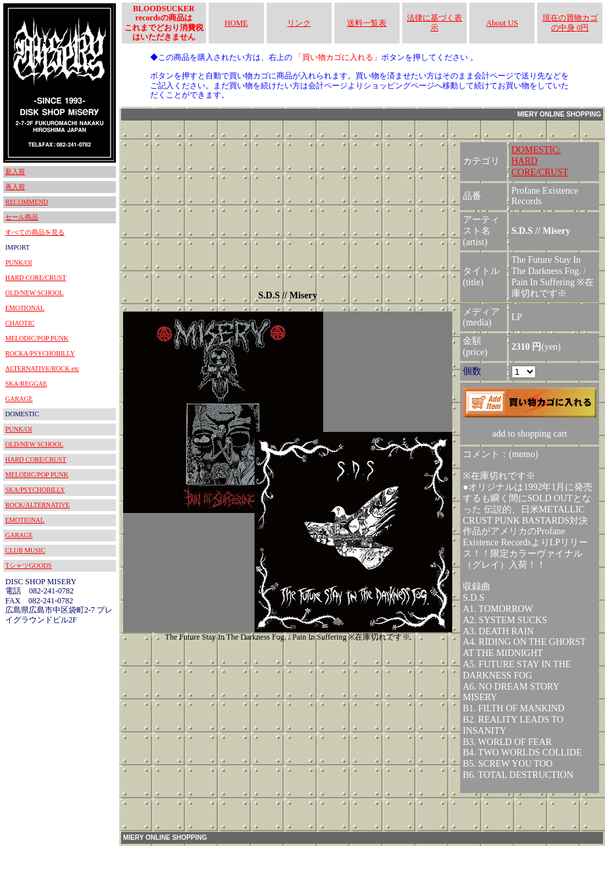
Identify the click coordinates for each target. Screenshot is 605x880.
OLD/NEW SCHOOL (34, 292)
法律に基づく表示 (434, 22)
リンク (299, 23)
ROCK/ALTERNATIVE (37, 505)
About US (502, 23)
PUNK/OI (18, 262)
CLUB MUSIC (25, 550)
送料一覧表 (366, 23)
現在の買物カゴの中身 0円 (570, 22)
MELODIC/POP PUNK (36, 338)
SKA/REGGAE (26, 383)
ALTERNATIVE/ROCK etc (42, 368)
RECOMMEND (26, 202)
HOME (236, 23)
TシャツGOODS (28, 565)
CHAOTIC (19, 323)
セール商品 (21, 217)
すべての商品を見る (35, 232)
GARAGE (19, 398)
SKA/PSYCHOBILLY (35, 489)
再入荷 (15, 186)
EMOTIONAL (24, 308)
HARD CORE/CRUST (35, 277)
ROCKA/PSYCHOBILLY (40, 353)
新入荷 (15, 171)
